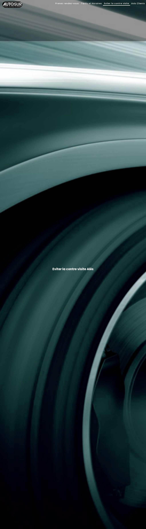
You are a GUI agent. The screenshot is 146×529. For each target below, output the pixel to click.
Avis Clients (138, 3)
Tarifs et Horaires (91, 3)
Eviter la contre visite (116, 3)
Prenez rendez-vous (67, 3)
